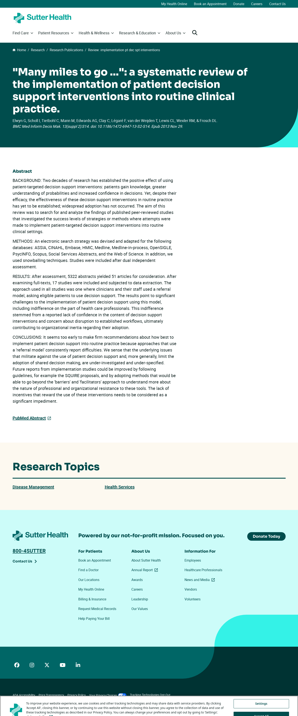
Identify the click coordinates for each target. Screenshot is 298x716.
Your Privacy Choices (107, 695)
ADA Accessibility (24, 695)
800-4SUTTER (29, 550)
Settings (261, 710)
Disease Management (33, 487)
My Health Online (174, 3)
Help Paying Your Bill (94, 618)
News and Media (201, 579)
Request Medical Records (97, 608)
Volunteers (193, 599)
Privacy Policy (76, 695)
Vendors (191, 589)
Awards (137, 579)
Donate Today (266, 536)
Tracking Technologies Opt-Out (150, 695)
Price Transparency (51, 695)
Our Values (139, 608)
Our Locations (88, 579)
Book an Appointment (210, 3)
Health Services (120, 487)
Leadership (139, 599)
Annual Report (145, 570)
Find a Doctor (88, 570)
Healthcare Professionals (203, 570)
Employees (193, 560)
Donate (238, 3)
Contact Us (277, 3)
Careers (256, 3)
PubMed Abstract (29, 418)
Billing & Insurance (92, 599)
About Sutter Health (146, 560)
